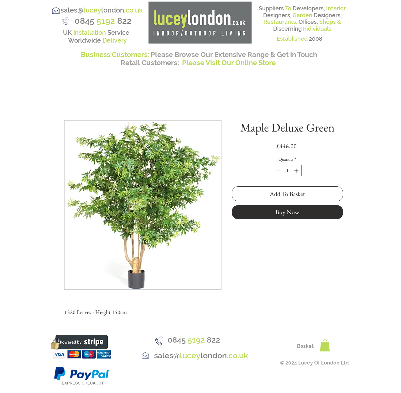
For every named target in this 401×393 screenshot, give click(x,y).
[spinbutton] (287, 170)
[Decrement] (278, 170)
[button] (325, 345)
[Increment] (297, 170)
